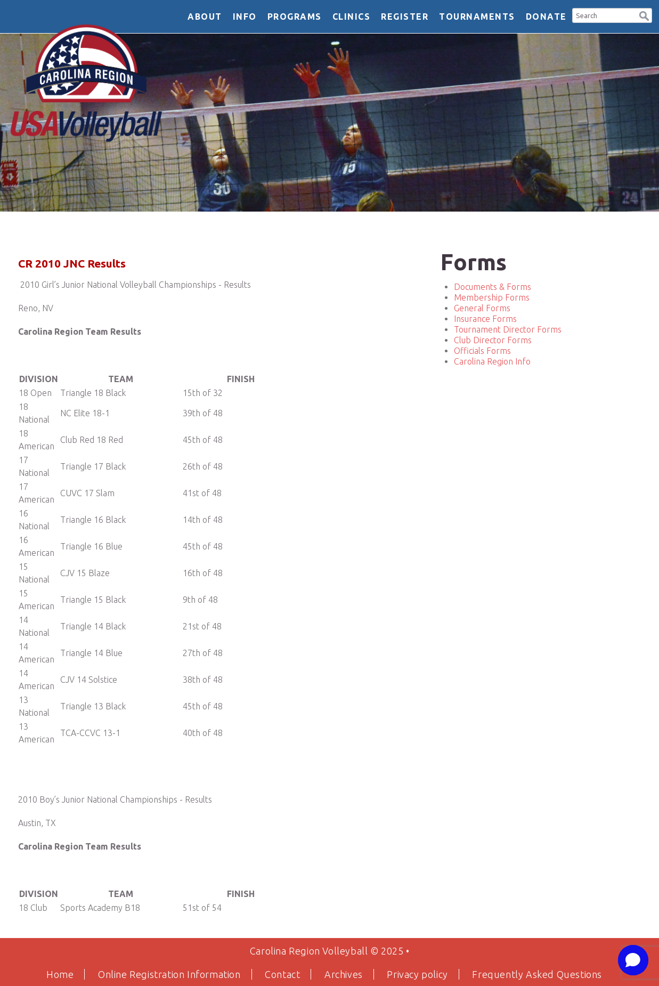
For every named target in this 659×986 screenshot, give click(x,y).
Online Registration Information (169, 974)
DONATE (546, 16)
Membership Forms (492, 297)
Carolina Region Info (492, 361)
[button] (644, 14)
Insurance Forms (485, 319)
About (205, 16)
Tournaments (477, 16)
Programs (294, 16)
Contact (282, 974)
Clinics (351, 16)
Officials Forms (482, 350)
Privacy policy (417, 974)
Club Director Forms (493, 340)
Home (60, 974)
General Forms (482, 308)
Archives (343, 974)
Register (404, 16)
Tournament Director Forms (508, 329)
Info (245, 16)
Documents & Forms (492, 287)
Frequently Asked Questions (537, 974)
